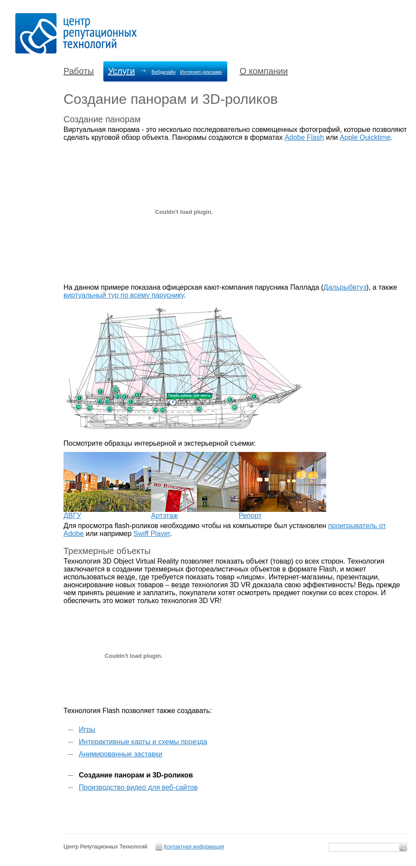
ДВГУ (72, 515)
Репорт (250, 515)
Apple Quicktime (365, 137)
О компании (264, 71)
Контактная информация (194, 847)
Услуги (121, 71)
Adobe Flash (304, 137)
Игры (87, 729)
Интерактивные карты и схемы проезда (143, 741)
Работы (78, 71)
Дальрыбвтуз (345, 287)
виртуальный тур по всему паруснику (123, 295)
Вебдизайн (164, 72)
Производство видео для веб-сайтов (138, 787)
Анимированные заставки (120, 754)
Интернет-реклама (201, 72)
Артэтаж (164, 515)
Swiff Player (152, 533)
